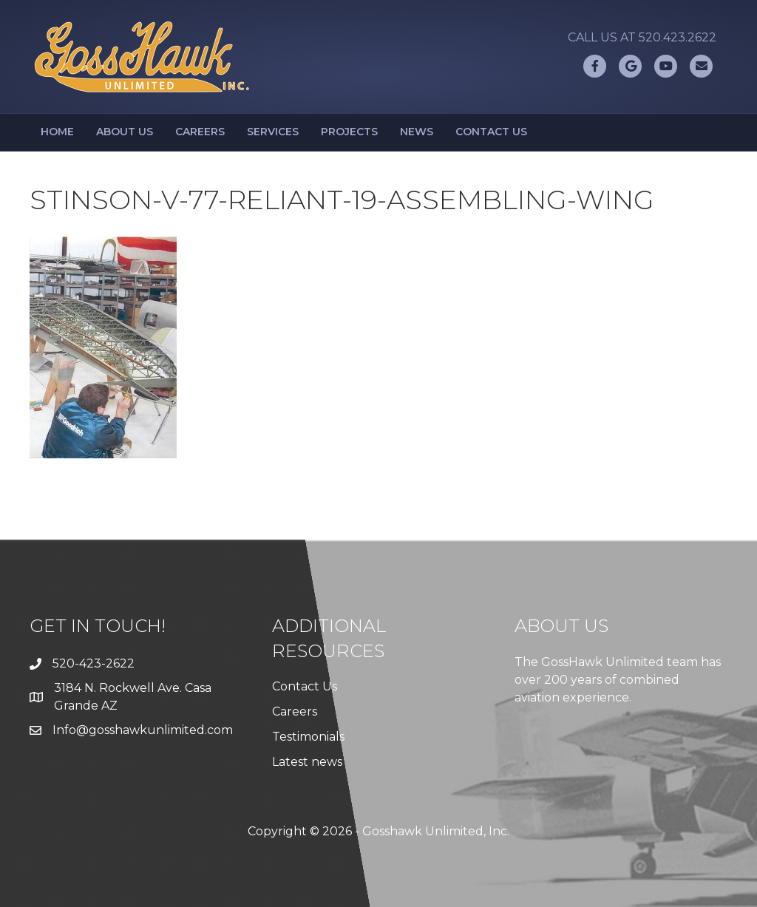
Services (273, 131)
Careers (200, 131)
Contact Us (491, 131)
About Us (124, 131)
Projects (349, 131)
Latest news (307, 762)
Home (57, 131)
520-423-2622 (93, 663)
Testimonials (308, 737)
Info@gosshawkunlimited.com (142, 730)
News (416, 131)
